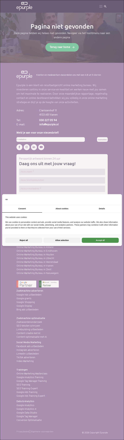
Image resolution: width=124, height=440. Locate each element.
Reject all (24, 240)
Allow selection (62, 240)
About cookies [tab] (62, 209)
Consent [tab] (22, 209)
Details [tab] (102, 209)
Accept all (100, 240)
